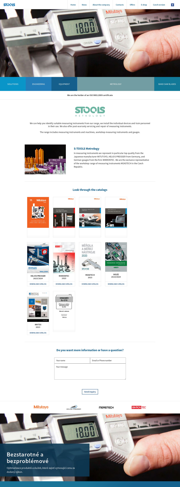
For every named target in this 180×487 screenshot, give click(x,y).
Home (73, 4)
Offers (132, 4)
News (84, 4)
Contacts (120, 4)
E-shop (144, 4)
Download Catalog (38, 284)
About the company (101, 4)
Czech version (159, 4)
